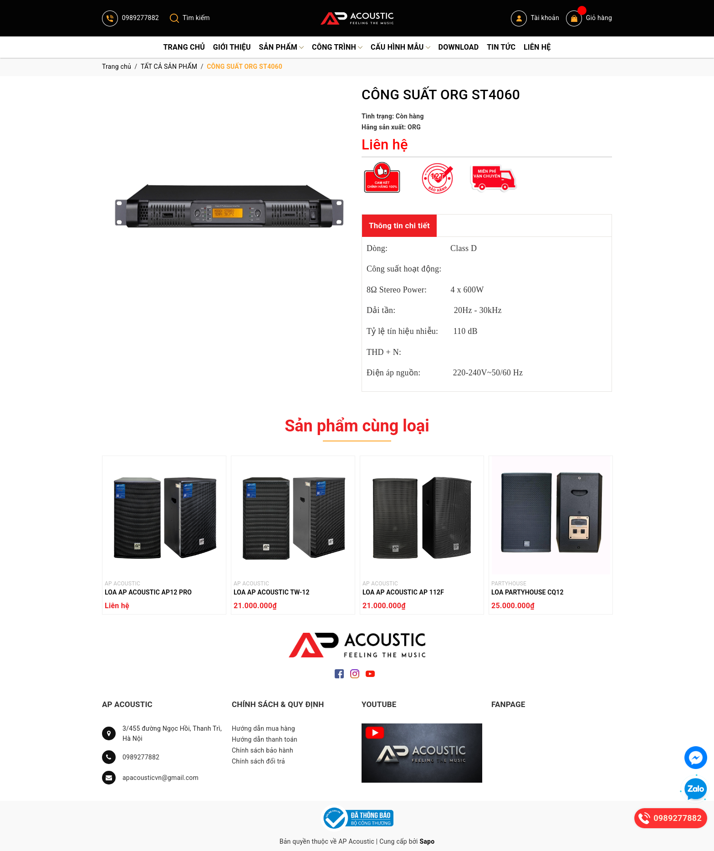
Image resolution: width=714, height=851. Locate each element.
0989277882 (130, 17)
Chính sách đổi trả (258, 761)
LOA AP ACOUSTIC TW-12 (272, 592)
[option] (164, 537)
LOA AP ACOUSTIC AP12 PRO (148, 592)
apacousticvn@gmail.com (160, 777)
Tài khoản (535, 18)
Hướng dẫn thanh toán (264, 739)
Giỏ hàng (589, 18)
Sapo (426, 841)
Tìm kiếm (190, 17)
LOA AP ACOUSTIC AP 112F (403, 592)
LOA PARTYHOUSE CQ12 (527, 592)
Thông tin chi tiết (399, 225)
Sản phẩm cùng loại (357, 426)
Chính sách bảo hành (262, 750)
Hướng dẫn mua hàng (263, 728)
